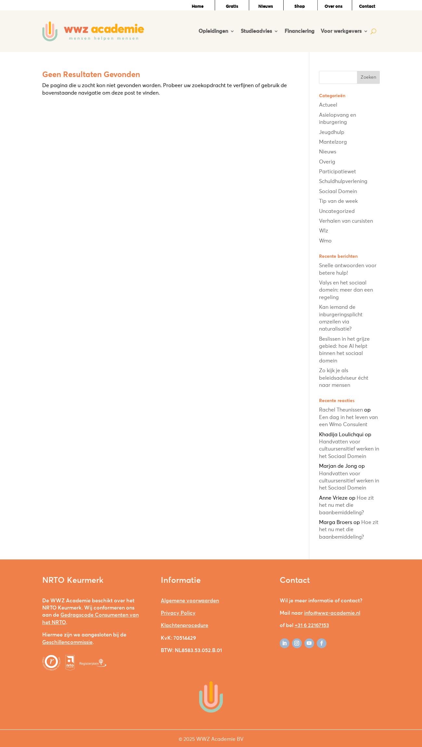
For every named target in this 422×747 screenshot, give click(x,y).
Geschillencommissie (67, 642)
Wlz (323, 230)
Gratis (232, 7)
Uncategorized (337, 211)
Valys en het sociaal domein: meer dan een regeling (346, 290)
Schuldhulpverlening (343, 181)
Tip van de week (338, 201)
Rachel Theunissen (341, 410)
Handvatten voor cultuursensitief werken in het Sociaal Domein (349, 449)
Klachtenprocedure (184, 625)
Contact (367, 7)
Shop (299, 7)
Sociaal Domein (338, 191)
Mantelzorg (333, 142)
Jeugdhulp (331, 132)
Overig (327, 161)
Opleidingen (213, 31)
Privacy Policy (178, 613)
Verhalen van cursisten (346, 221)
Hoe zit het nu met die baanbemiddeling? (346, 505)
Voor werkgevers (341, 31)
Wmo (325, 240)
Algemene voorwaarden (190, 600)
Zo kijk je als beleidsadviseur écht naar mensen (343, 378)
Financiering (299, 31)
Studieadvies (256, 31)
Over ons (333, 7)
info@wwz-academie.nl (332, 613)
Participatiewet (337, 171)
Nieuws (265, 7)
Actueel (328, 105)
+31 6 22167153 (312, 625)
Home (197, 7)
